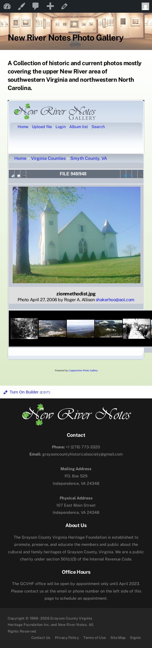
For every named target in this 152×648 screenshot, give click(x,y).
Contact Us (40, 638)
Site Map (118, 638)
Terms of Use (94, 638)
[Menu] (138, 20)
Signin (135, 638)
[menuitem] (36, 6)
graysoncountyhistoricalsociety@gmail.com (76, 454)
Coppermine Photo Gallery (83, 370)
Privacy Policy (67, 638)
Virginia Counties (48, 158)
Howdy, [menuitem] (147, 6)
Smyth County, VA (88, 158)
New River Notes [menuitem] (7, 6)
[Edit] (45, 392)
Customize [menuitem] (21, 6)
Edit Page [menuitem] (64, 6)
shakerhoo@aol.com (115, 299)
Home (20, 158)
